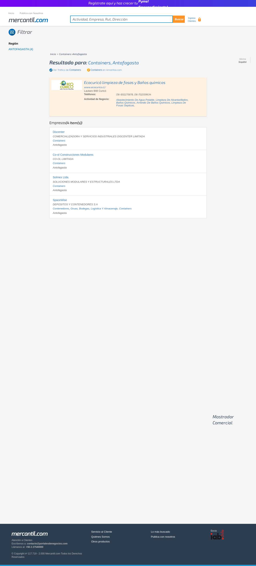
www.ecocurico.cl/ (95, 87)
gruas (74, 208)
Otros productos (100, 541)
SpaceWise (60, 200)
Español (243, 62)
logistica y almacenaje (104, 208)
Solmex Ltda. (61, 177)
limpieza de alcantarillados (172, 99)
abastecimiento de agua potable (135, 99)
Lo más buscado (160, 531)
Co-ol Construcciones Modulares (73, 154)
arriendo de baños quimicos (153, 102)
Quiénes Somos (100, 536)
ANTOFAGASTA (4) (21, 49)
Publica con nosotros (163, 536)
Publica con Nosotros (31, 13)
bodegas (84, 208)
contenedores (61, 208)
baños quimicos (125, 102)
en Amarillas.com (106, 69)
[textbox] (127, 19)
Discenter (59, 132)
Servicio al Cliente (101, 531)
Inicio (11, 13)
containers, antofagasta (113, 62)
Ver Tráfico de (67, 69)
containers (59, 140)
